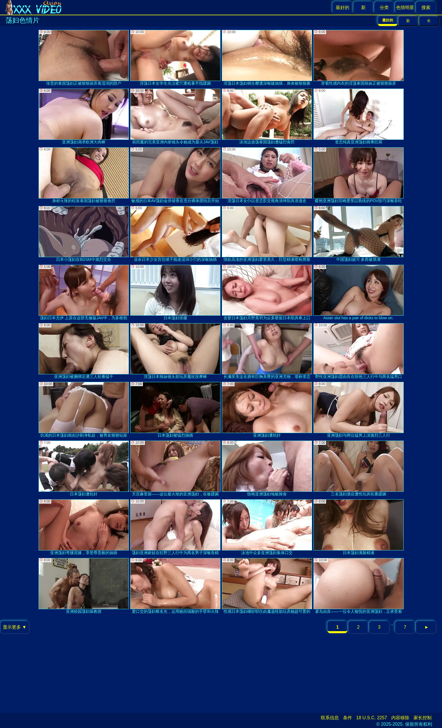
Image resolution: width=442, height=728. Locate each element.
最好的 (342, 7)
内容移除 (400, 717)
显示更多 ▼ (14, 627)
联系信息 (330, 717)
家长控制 (423, 717)
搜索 (425, 7)
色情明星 (405, 7)
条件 (347, 717)
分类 (384, 7)
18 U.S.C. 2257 (371, 717)
